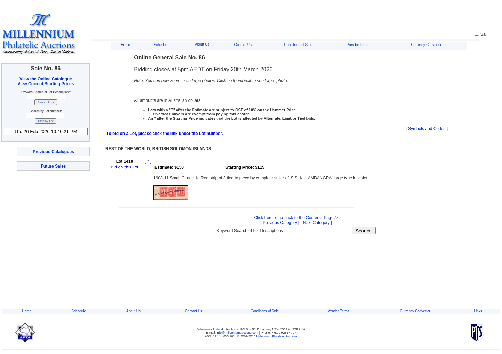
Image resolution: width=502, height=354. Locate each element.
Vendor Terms (358, 45)
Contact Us (243, 45)
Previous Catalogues (53, 151)
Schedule (161, 45)
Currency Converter (426, 45)
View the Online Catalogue (45, 79)
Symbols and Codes (426, 128)
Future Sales (53, 166)
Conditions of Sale (298, 45)
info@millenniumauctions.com (238, 333)
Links (478, 311)
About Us (202, 44)
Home (125, 45)
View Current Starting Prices (46, 83)
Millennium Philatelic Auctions (276, 336)
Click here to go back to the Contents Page (293, 217)
